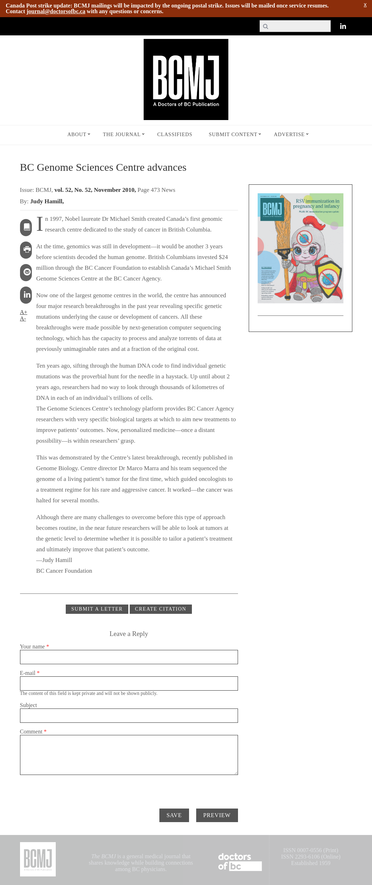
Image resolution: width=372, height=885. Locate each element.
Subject (28, 705)
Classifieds (174, 134)
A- (23, 318)
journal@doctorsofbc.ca (55, 11)
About (76, 134)
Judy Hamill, (47, 201)
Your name (34, 646)
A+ (24, 312)
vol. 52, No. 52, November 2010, (95, 190)
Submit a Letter (97, 609)
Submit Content (233, 134)
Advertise (289, 134)
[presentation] (74, 789)
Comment (33, 732)
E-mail (30, 673)
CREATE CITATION (161, 609)
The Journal (122, 134)
